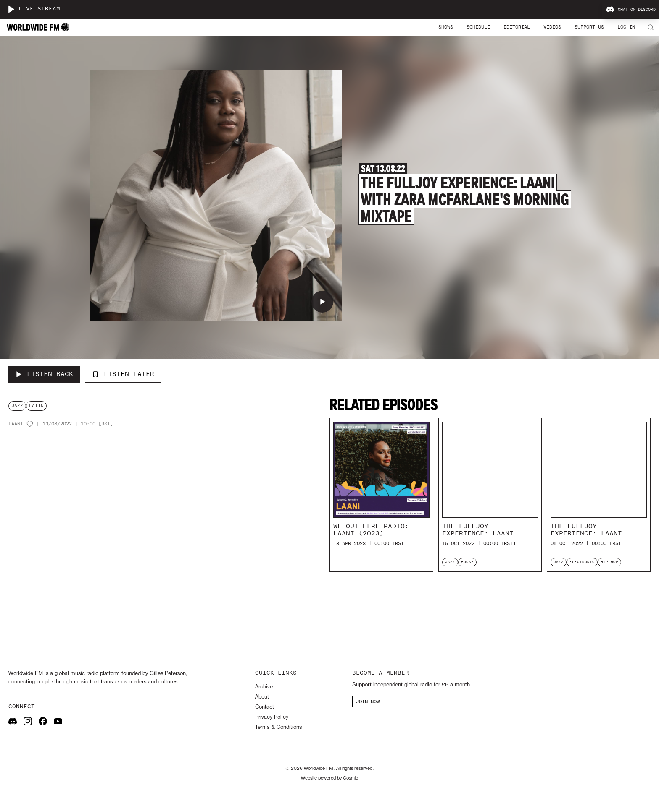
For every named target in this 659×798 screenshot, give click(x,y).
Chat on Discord (631, 9)
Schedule (478, 27)
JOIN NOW (368, 701)
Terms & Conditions (278, 727)
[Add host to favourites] (29, 424)
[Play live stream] (11, 9)
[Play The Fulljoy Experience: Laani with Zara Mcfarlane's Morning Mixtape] (322, 302)
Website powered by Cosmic (329, 778)
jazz (17, 405)
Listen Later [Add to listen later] (123, 374)
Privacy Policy (271, 717)
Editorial (516, 27)
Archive (264, 687)
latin (36, 405)
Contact (264, 707)
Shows (445, 27)
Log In (626, 27)
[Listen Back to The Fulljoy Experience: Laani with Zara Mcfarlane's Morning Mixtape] (44, 374)
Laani (15, 424)
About (262, 697)
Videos (552, 27)
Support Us (589, 27)
